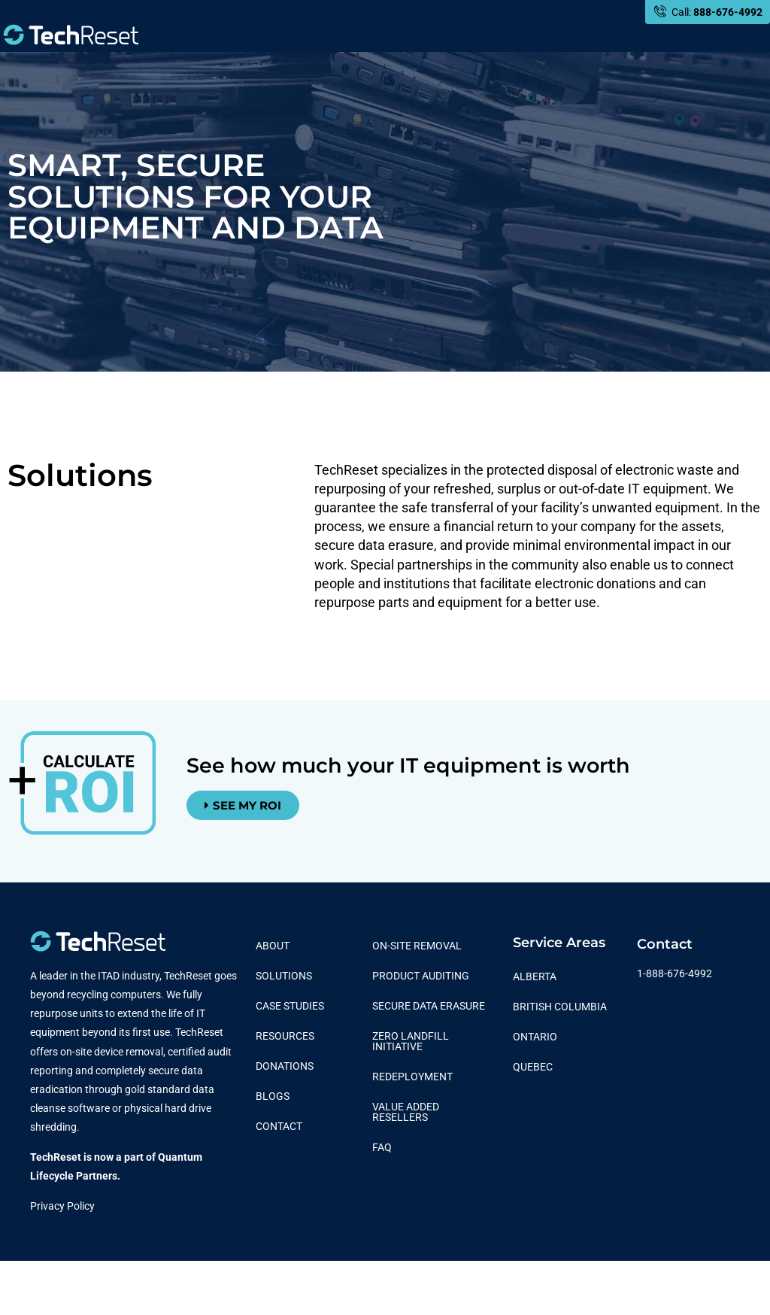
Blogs (273, 1096)
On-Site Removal (417, 946)
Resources (285, 1036)
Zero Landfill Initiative (410, 1041)
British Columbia (560, 1007)
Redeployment (412, 1077)
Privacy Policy (62, 1206)
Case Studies (290, 1006)
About (273, 946)
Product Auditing (420, 976)
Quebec (533, 1067)
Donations (285, 1066)
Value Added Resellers (405, 1112)
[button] (242, 805)
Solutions (284, 976)
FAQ (382, 1147)
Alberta (534, 976)
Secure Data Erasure (428, 1006)
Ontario (535, 1037)
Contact (279, 1126)
